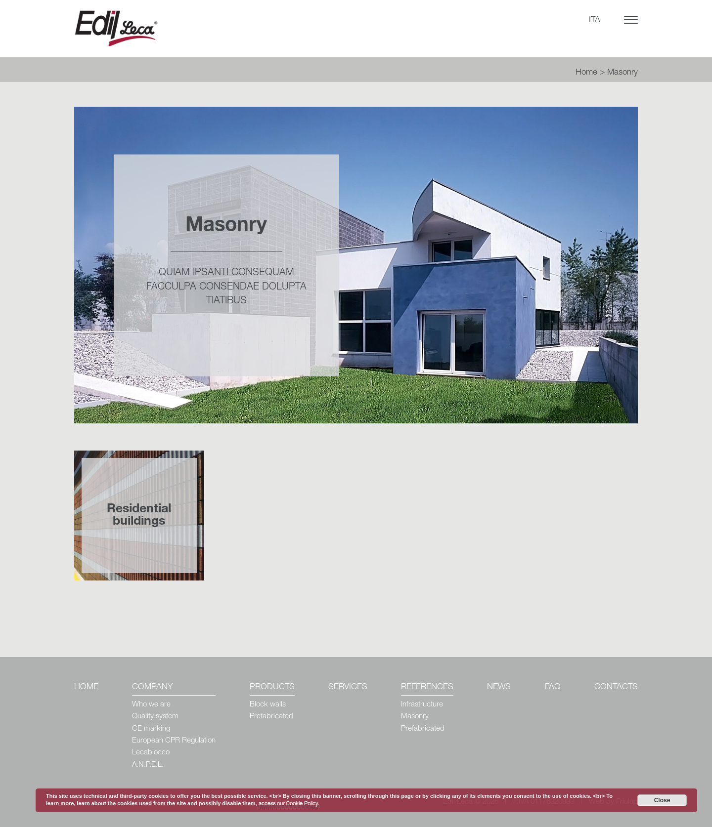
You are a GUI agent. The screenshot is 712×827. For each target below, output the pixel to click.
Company (152, 687)
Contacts (616, 687)
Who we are (151, 704)
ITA (594, 20)
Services (347, 687)
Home (586, 73)
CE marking (151, 729)
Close (662, 800)
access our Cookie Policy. (289, 804)
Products (272, 687)
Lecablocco (151, 752)
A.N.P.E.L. (148, 765)
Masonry (415, 716)
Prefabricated (271, 716)
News (499, 687)
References (427, 687)
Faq (553, 687)
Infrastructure (422, 704)
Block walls (268, 704)
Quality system (155, 716)
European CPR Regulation (174, 740)
